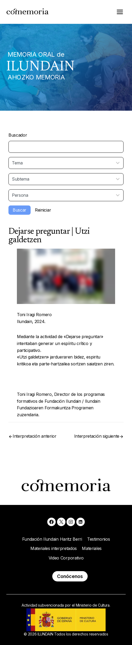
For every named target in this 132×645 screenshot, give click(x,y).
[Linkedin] (80, 522)
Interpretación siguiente (96, 436)
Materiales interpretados (53, 548)
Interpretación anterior (34, 436)
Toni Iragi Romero (34, 314)
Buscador (17, 135)
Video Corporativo (66, 558)
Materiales (92, 548)
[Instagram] (71, 522)
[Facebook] (51, 522)
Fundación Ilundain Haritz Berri (52, 539)
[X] (61, 522)
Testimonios (98, 539)
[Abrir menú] (120, 12)
